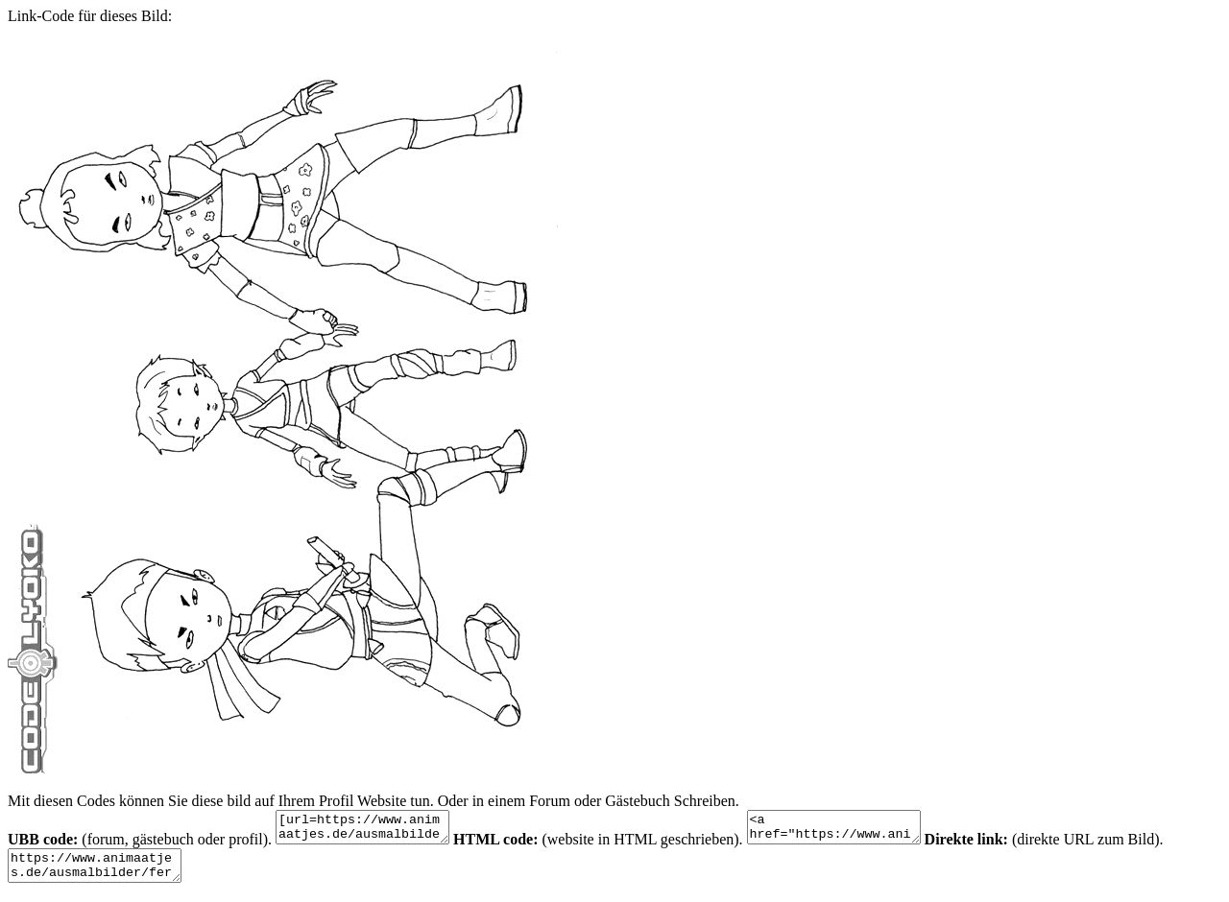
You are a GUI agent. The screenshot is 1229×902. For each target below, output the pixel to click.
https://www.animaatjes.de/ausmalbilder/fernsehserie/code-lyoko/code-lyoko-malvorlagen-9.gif (104, 874)
